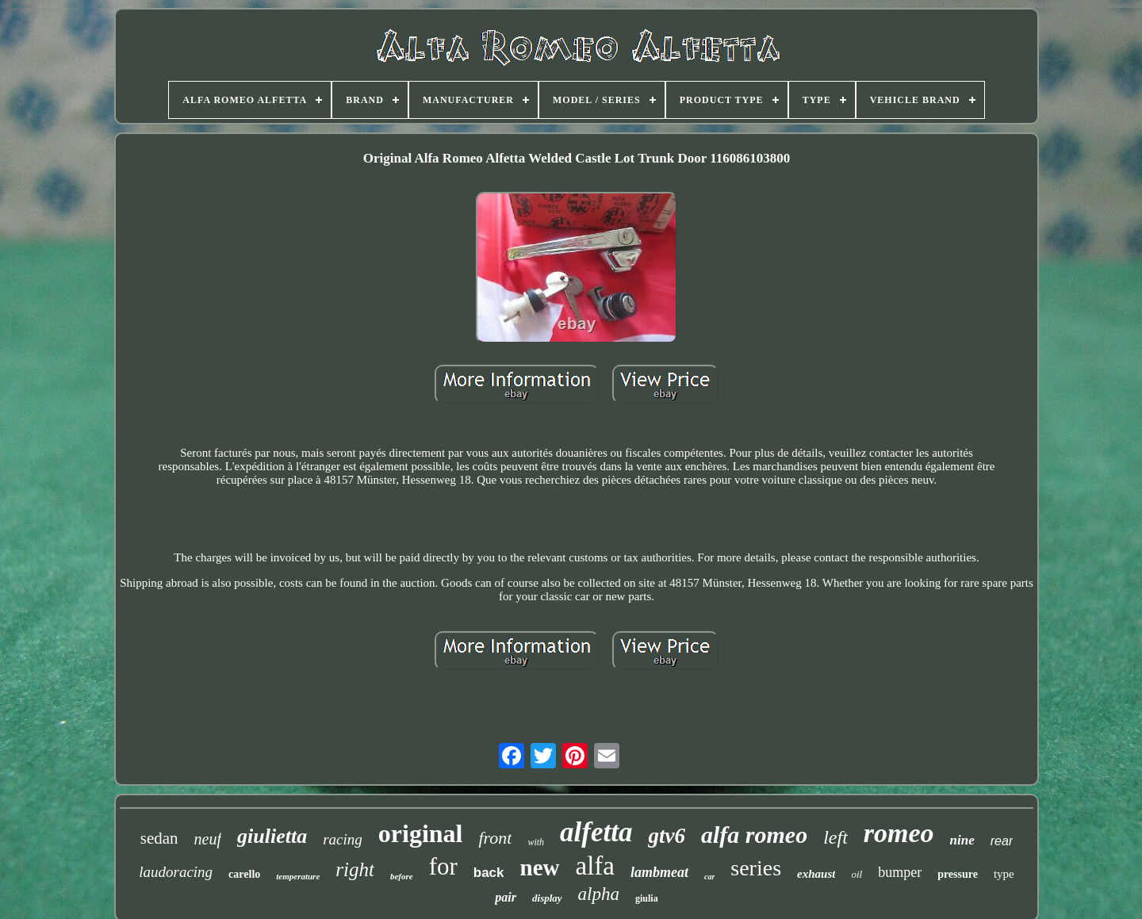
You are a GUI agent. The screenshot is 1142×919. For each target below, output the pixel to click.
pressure (957, 874)
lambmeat (659, 872)
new (540, 867)
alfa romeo (754, 834)
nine (962, 840)
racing (342, 839)
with (535, 842)
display (547, 898)
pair (505, 897)
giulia (646, 898)
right (354, 869)
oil (856, 874)
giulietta (272, 836)
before (401, 876)
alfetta (596, 832)
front (495, 838)
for (443, 866)
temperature (298, 876)
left (835, 837)
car (709, 876)
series (755, 868)
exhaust (816, 873)
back (488, 872)
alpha (598, 894)
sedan (159, 838)
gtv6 (666, 836)
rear (1002, 841)
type (1004, 873)
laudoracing (176, 871)
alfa (594, 866)
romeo (899, 833)
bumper (900, 872)
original (420, 833)
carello (244, 874)
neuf (207, 839)
